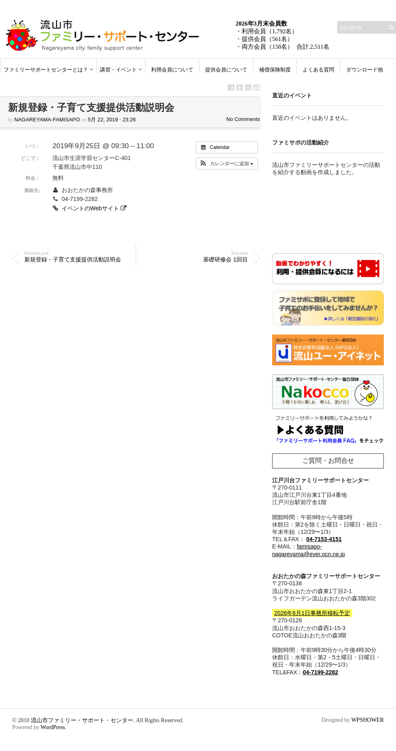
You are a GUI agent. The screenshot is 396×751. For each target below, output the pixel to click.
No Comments (243, 119)
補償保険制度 (275, 70)
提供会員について (226, 70)
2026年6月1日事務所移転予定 (312, 613)
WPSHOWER (367, 720)
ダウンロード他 (364, 70)
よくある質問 (318, 70)
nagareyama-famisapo (47, 120)
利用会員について (172, 70)
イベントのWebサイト (90, 208)
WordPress (53, 727)
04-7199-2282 (320, 672)
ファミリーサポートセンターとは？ (46, 70)
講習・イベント (118, 70)
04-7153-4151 (324, 539)
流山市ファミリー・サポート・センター (82, 720)
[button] (227, 163)
